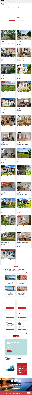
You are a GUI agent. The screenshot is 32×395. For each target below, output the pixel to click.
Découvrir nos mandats (10, 317)
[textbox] (16, 272)
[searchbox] (16, 17)
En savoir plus (16, 336)
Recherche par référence (20, 20)
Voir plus (16, 266)
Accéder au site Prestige (16, 388)
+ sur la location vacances (10, 329)
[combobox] (19, 18)
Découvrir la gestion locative (22, 317)
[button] (13, 17)
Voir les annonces (12, 20)
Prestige (2, 0)
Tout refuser (29, 393)
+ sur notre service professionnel (22, 329)
